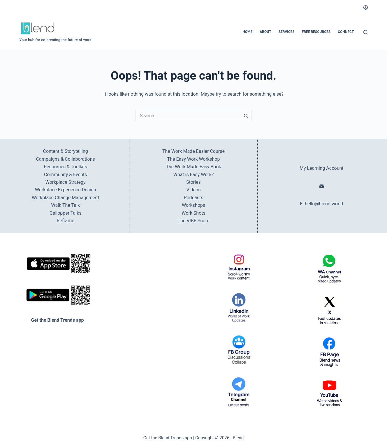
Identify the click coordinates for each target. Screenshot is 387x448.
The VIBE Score (193, 220)
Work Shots (193, 213)
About (265, 32)
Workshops (193, 205)
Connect (346, 32)
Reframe (65, 220)
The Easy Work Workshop (193, 159)
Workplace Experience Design (65, 189)
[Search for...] (187, 115)
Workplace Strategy (65, 182)
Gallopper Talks (66, 213)
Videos (194, 189)
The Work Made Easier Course (193, 151)
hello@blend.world (324, 203)
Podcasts (193, 197)
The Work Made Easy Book (193, 166)
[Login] (365, 7)
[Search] (365, 32)
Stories (193, 182)
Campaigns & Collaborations (65, 159)
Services (287, 32)
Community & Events (65, 174)
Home (247, 32)
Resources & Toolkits (65, 166)
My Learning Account (321, 168)
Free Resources (316, 32)
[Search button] (246, 115)
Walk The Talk (65, 205)
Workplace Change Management (65, 197)
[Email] (321, 186)
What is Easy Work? (193, 174)
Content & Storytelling (65, 151)
